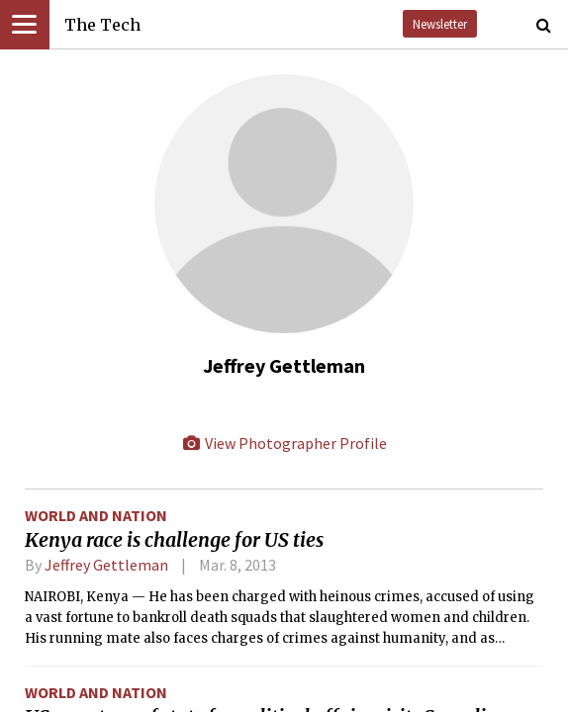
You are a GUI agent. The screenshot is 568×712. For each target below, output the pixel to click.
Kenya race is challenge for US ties (174, 540)
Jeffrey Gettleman (106, 565)
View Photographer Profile (284, 443)
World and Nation (96, 515)
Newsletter (440, 24)
